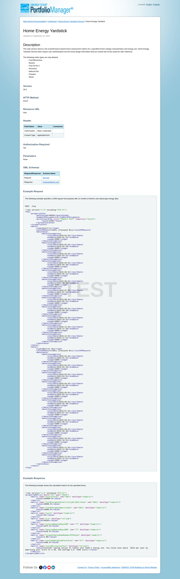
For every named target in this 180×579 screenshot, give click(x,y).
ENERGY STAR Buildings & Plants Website (139, 567)
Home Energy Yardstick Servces (71, 21)
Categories (52, 21)
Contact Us (81, 567)
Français (156, 4)
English (149, 4)
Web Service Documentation (34, 21)
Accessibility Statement (110, 567)
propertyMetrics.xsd (51, 182)
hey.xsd (46, 178)
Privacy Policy (94, 567)
